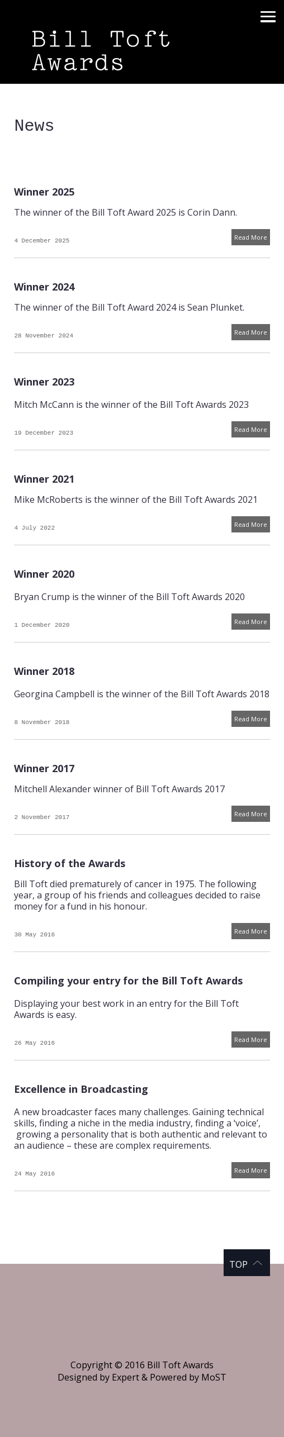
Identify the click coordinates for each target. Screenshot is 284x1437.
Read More (250, 237)
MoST (213, 1377)
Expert (125, 1377)
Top (238, 1264)
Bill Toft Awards (142, 42)
